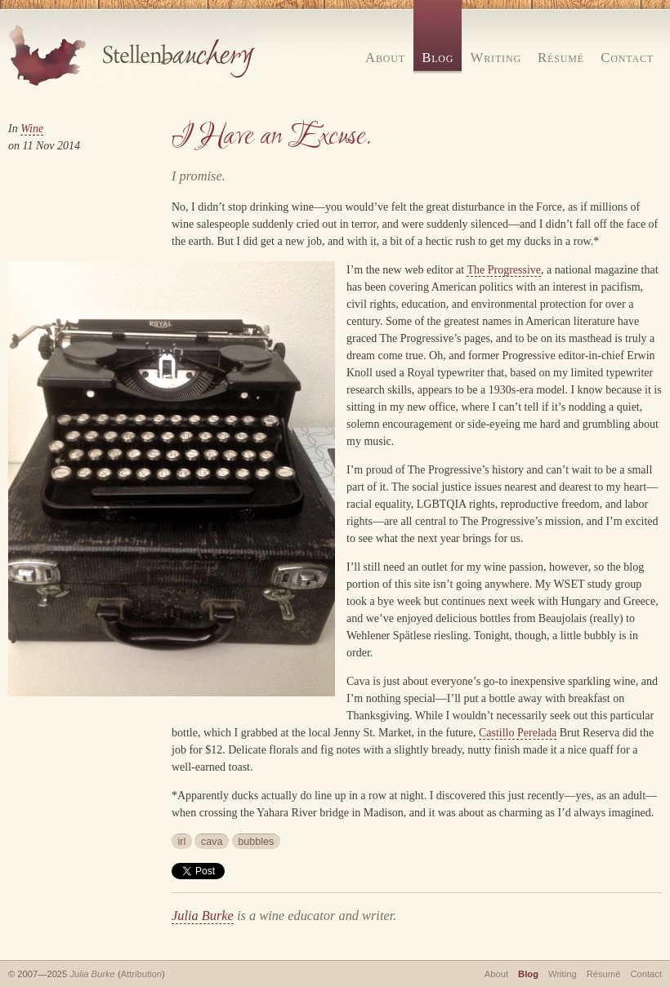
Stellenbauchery (132, 55)
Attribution (141, 974)
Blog (437, 57)
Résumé (561, 57)
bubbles (256, 841)
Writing (496, 57)
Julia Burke (203, 915)
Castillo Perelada (517, 733)
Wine (31, 128)
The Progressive (504, 270)
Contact (627, 57)
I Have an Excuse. (271, 136)
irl (182, 841)
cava (212, 841)
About (385, 57)
